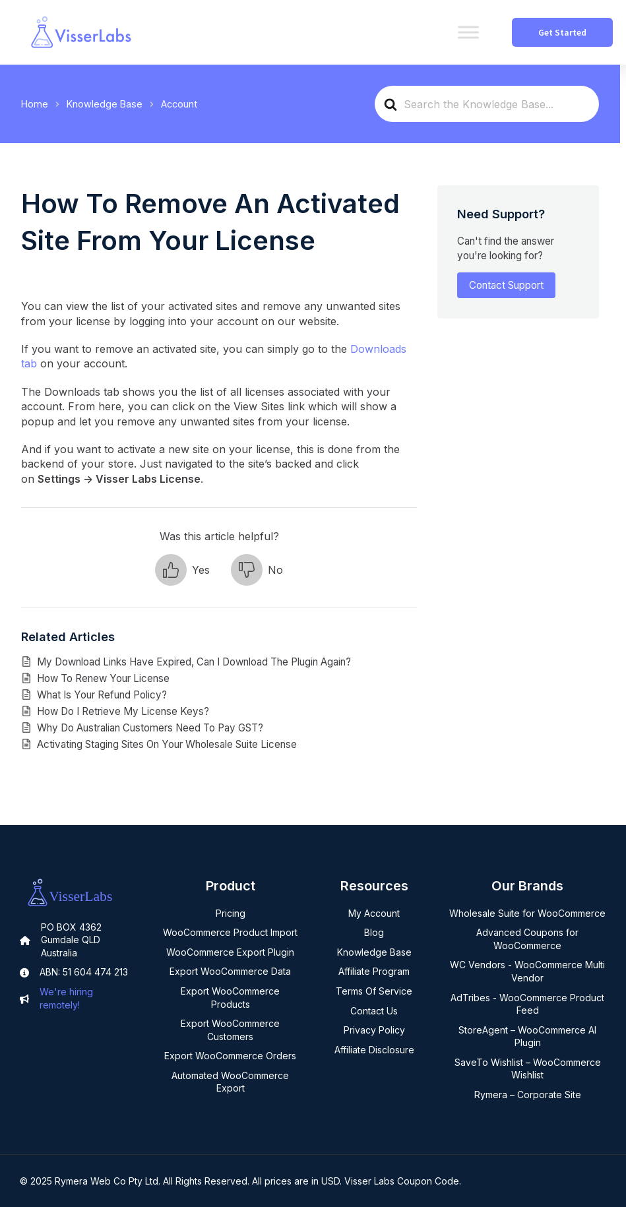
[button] (182, 570)
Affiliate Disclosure (374, 1049)
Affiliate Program (374, 971)
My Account (374, 913)
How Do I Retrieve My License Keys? (123, 711)
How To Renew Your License (103, 678)
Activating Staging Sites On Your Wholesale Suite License (167, 744)
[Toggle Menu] (468, 32)
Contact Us (374, 1010)
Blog (374, 932)
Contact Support (506, 285)
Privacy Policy (374, 1030)
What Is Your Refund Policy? (102, 695)
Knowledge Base (374, 952)
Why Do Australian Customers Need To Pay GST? (150, 728)
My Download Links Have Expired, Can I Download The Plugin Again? (194, 662)
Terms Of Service (374, 991)
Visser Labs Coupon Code (401, 1181)
